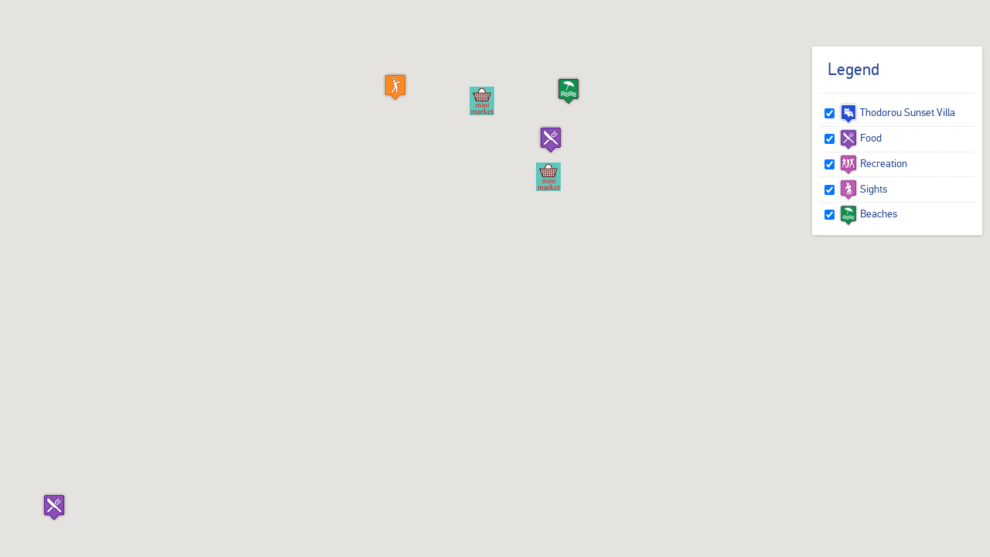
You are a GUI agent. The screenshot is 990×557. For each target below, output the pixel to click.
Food (860, 138)
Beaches (868, 213)
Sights (863, 189)
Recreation (873, 163)
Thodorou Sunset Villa (897, 112)
